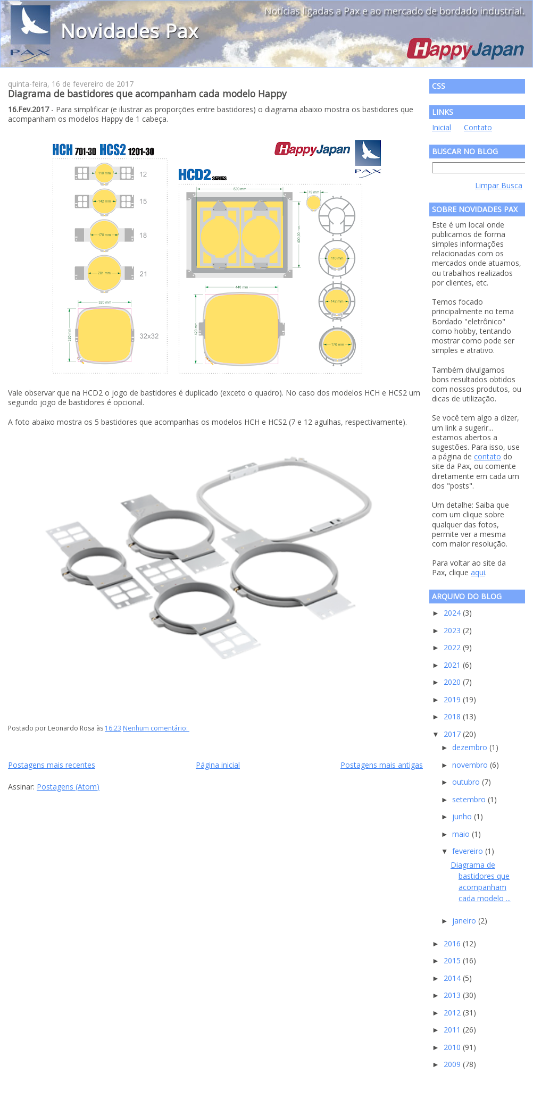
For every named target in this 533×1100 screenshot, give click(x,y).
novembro (471, 765)
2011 (453, 1030)
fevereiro (468, 851)
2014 (453, 978)
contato (487, 456)
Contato (478, 127)
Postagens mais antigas (381, 765)
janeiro (465, 921)
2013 (453, 995)
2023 (453, 630)
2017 (453, 734)
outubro (467, 782)
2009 (453, 1064)
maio (462, 834)
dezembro (470, 747)
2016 (453, 943)
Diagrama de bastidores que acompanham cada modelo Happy (147, 93)
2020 (453, 682)
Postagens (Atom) (68, 787)
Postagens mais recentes (51, 765)
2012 (453, 1012)
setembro (470, 799)
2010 (453, 1047)
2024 (453, 613)
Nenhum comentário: (156, 728)
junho (463, 816)
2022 (453, 647)
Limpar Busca (498, 185)
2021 (453, 665)
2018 (453, 716)
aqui (478, 572)
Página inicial (218, 765)
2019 (453, 699)
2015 (453, 960)
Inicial (441, 127)
